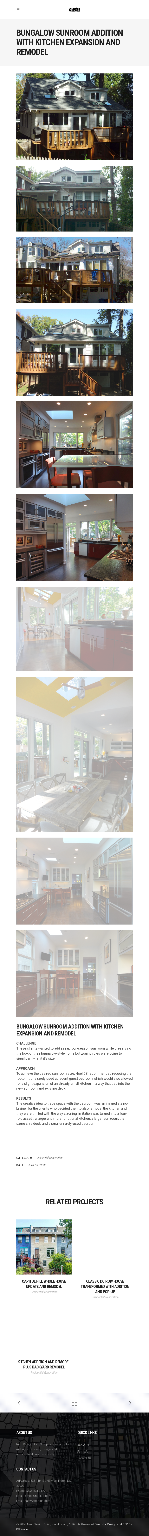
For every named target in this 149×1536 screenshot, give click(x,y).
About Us (83, 1445)
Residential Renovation (49, 1158)
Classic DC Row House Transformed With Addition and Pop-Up (105, 1286)
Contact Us (84, 1458)
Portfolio (82, 1451)
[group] (74, 1083)
